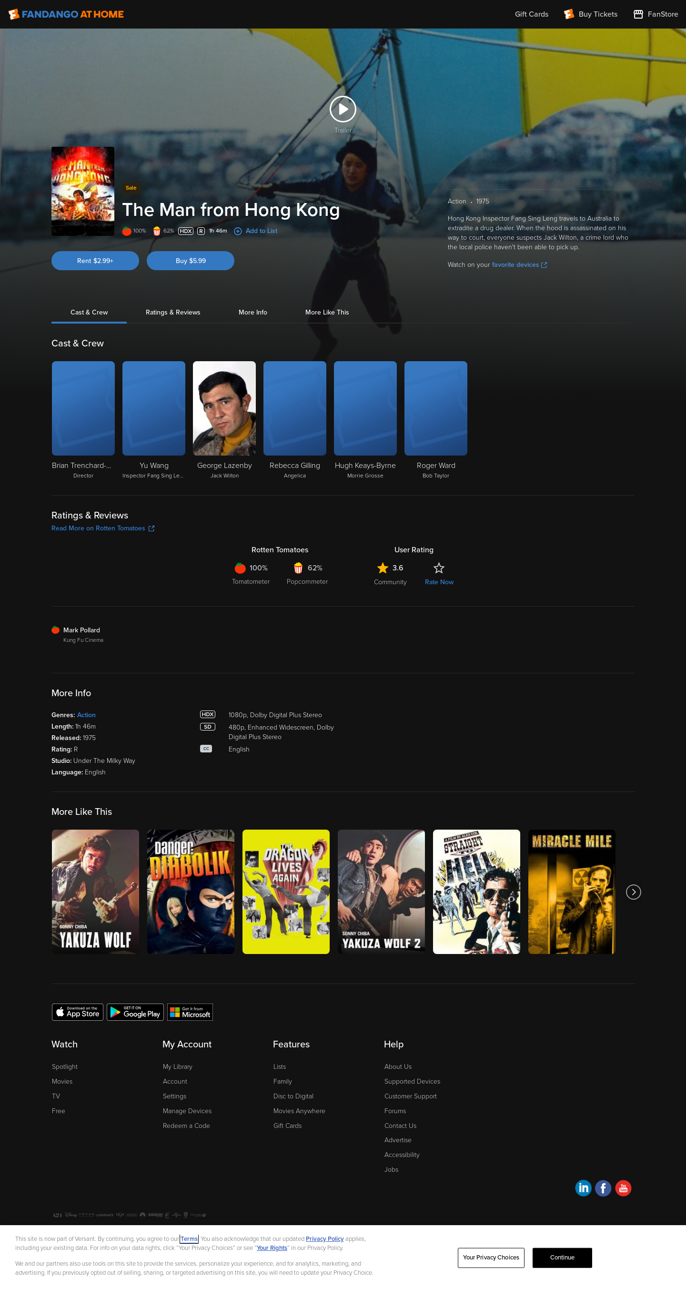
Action (86, 715)
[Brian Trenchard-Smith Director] (83, 421)
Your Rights (272, 1248)
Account (175, 1081)
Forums (395, 1111)
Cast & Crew (89, 312)
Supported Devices (412, 1081)
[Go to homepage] (66, 14)
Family (282, 1081)
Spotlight (65, 1067)
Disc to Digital (293, 1096)
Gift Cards (287, 1126)
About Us (398, 1067)
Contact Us (400, 1126)
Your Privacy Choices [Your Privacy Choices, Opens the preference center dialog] (491, 1257)
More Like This (327, 312)
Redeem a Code (186, 1126)
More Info (253, 312)
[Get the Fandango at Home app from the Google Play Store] (135, 1011)
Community (390, 582)
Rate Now (439, 582)
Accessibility (402, 1155)
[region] (343, 1257)
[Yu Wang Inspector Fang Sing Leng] (154, 421)
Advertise (398, 1140)
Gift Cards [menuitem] (531, 14)
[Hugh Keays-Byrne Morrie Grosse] (365, 421)
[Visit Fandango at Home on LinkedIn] (583, 1189)
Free (58, 1111)
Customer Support (410, 1096)
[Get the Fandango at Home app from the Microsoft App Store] (190, 1011)
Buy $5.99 (191, 261)
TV (56, 1096)
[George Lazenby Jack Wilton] (224, 421)
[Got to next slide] (633, 891)
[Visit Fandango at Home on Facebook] (603, 1189)
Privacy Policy (325, 1239)
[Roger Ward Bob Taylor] (436, 421)
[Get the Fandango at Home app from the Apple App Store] (77, 1011)
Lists (279, 1067)
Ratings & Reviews (173, 312)
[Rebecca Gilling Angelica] (295, 421)
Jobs (391, 1170)
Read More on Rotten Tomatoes (102, 528)
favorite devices (519, 265)
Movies (62, 1081)
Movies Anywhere (299, 1111)
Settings (174, 1096)
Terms (189, 1239)
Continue (562, 1257)
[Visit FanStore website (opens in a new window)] (655, 14)
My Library (177, 1067)
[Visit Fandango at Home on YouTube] (623, 1189)
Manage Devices (187, 1111)
